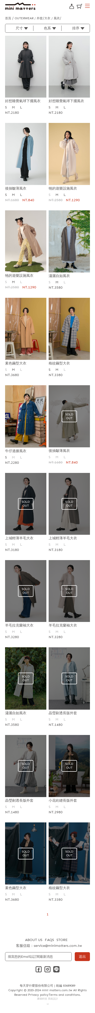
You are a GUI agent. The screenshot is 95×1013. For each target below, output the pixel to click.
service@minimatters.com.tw (58, 946)
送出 (82, 956)
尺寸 (19, 28)
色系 (47, 28)
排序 (75, 28)
